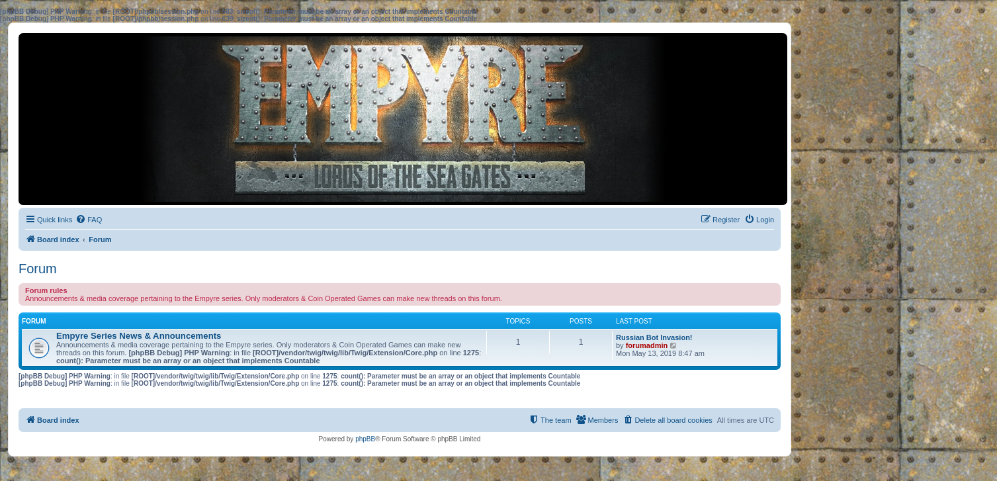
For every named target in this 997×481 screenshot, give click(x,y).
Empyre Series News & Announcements (138, 336)
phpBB (365, 439)
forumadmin (647, 345)
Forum (38, 268)
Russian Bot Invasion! (654, 337)
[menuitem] (88, 220)
